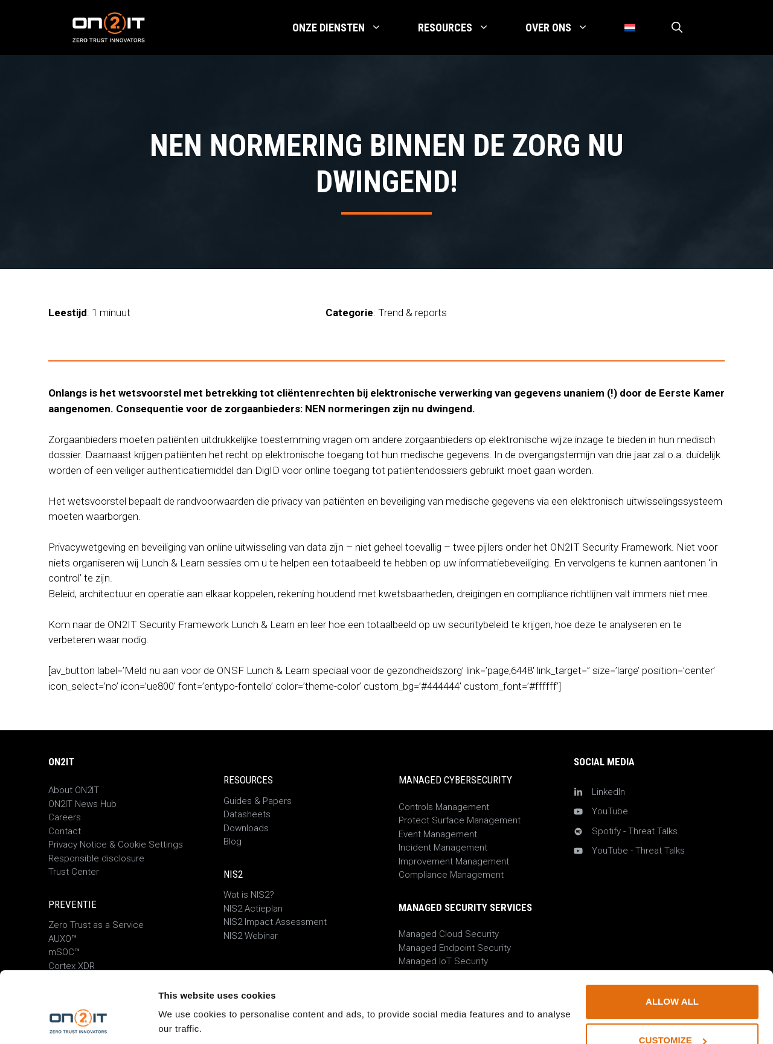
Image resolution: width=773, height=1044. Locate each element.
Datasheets (247, 814)
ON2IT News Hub (82, 804)
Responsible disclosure (96, 858)
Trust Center (73, 871)
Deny (672, 1012)
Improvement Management (454, 861)
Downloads (246, 828)
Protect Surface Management (460, 820)
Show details (186, 995)
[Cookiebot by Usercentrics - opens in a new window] (78, 1020)
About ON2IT (73, 790)
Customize (673, 973)
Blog (232, 841)
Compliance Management (451, 874)
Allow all (672, 935)
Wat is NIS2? (248, 894)
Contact (64, 831)
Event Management (438, 834)
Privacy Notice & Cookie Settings (115, 844)
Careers (64, 817)
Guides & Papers (257, 801)
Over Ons (565, 28)
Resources (462, 28)
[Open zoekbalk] (677, 28)
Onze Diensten (346, 28)
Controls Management (444, 807)
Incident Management (443, 847)
